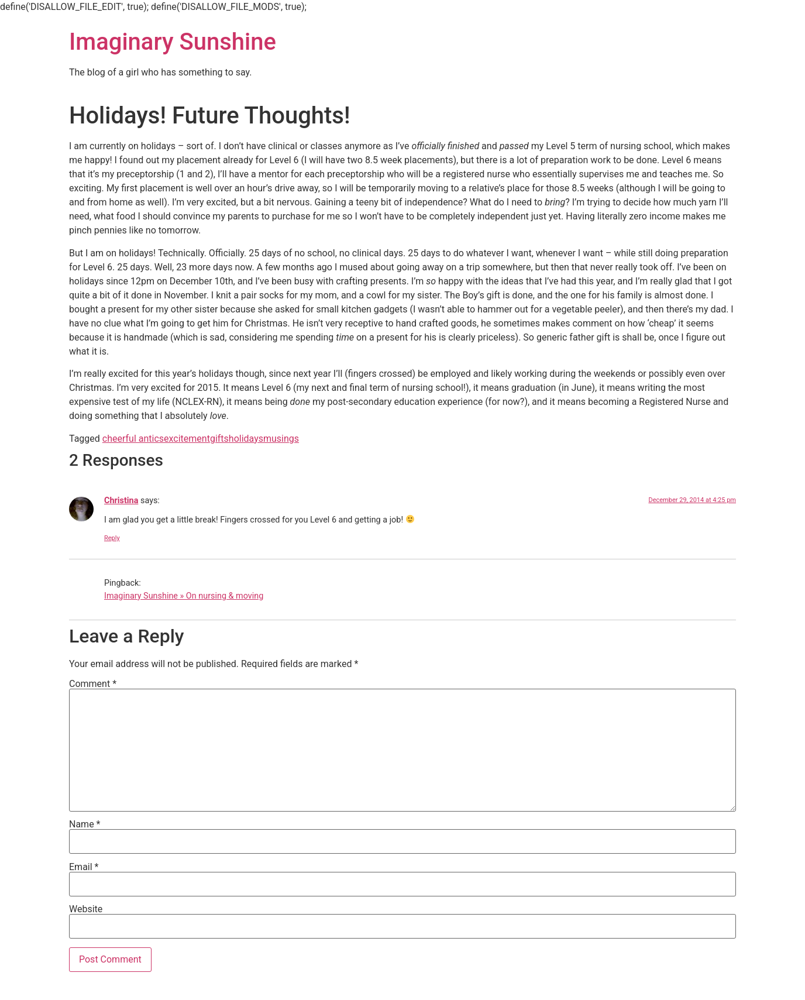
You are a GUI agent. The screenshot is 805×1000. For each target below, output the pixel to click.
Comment (92, 684)
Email (83, 867)
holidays (246, 438)
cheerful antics (133, 438)
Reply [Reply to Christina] (112, 538)
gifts (219, 438)
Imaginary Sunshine (172, 42)
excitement (187, 438)
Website (85, 909)
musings (281, 438)
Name (85, 824)
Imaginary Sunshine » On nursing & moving (183, 596)
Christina (121, 501)
